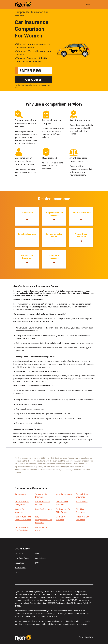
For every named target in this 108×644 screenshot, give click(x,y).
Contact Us (19, 553)
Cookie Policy (40, 558)
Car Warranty (82, 501)
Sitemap (38, 553)
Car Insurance (20, 494)
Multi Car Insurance (64, 494)
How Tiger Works (22, 558)
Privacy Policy (20, 567)
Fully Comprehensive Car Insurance (43, 520)
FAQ (37, 563)
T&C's (17, 572)
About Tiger (20, 563)
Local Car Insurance (43, 509)
